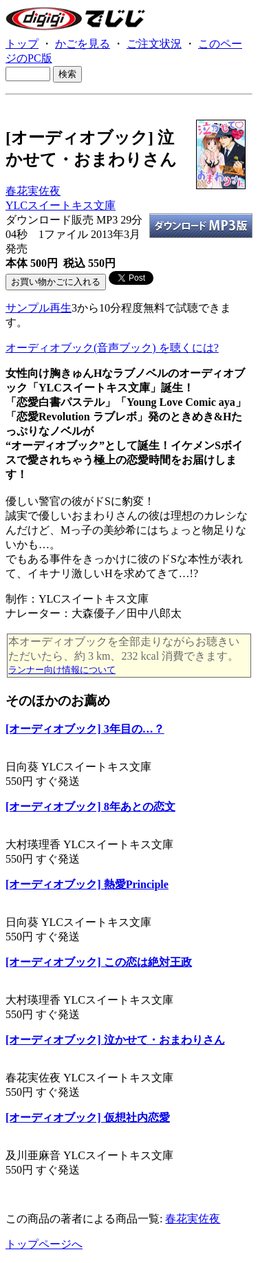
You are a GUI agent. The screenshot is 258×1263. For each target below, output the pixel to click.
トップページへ (44, 1244)
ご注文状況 (154, 44)
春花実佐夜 (33, 191)
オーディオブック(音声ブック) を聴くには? (112, 348)
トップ (22, 44)
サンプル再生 (39, 308)
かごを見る (82, 44)
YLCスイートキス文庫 (61, 205)
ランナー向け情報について (62, 670)
